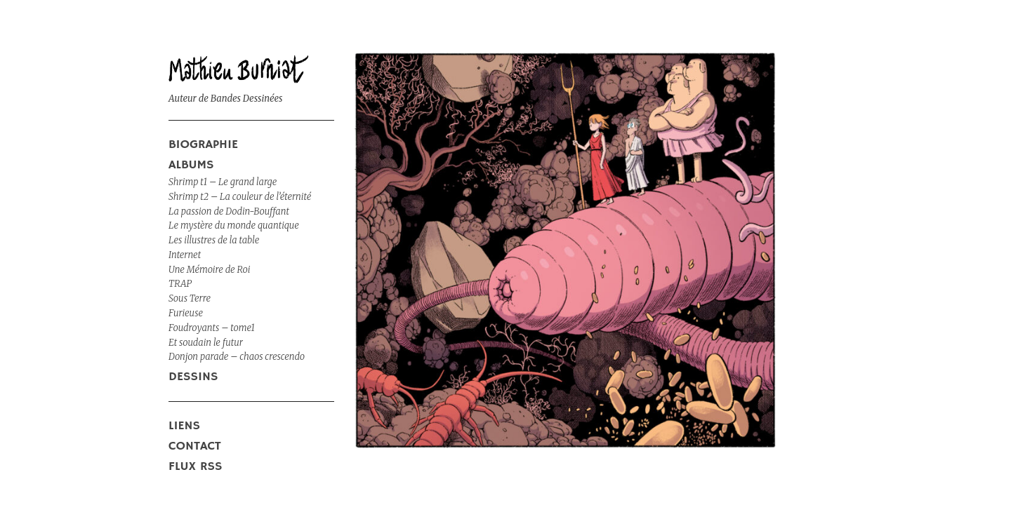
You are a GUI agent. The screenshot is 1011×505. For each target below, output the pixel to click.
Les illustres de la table (213, 240)
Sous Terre (189, 298)
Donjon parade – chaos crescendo (236, 357)
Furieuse (185, 313)
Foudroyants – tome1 (211, 328)
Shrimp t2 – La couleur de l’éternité (239, 197)
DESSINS (193, 376)
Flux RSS (195, 466)
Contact (194, 446)
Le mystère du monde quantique (233, 225)
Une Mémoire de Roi (209, 270)
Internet (184, 255)
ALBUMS (191, 165)
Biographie (203, 144)
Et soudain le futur (205, 343)
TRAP (180, 284)
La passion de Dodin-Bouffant (228, 211)
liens (184, 425)
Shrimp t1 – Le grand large (222, 182)
